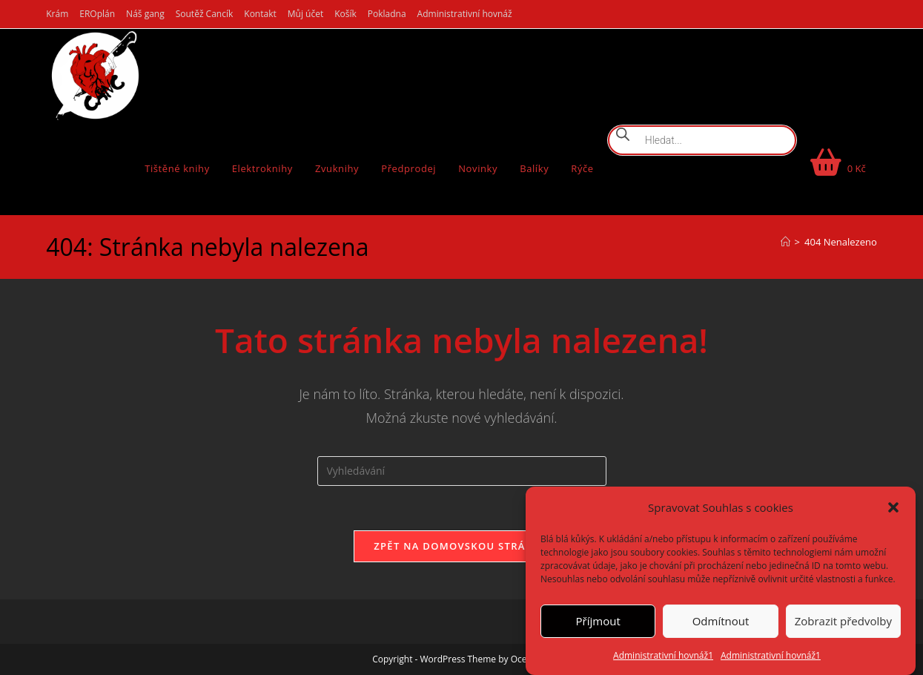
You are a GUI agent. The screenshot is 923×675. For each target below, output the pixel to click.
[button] (893, 507)
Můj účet (305, 13)
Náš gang (145, 13)
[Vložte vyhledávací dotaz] (461, 471)
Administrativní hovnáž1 (663, 655)
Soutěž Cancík (205, 13)
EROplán (97, 13)
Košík (345, 13)
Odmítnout (721, 620)
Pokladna (387, 13)
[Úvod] (785, 241)
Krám (57, 13)
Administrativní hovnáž (464, 13)
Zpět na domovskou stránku (461, 546)
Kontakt (260, 13)
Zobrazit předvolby (843, 620)
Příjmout (598, 620)
